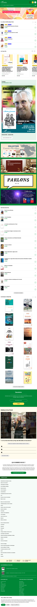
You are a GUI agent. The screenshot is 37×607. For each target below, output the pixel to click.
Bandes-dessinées (3, 488)
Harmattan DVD (21, 582)
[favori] (35, 24)
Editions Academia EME (23, 585)
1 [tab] (31, 17)
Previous (32, 51)
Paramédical (2, 524)
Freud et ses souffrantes (8, 210)
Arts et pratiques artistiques (5, 486)
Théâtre (2, 554)
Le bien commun (21, 588)
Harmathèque (21, 581)
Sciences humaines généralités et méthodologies (7, 545)
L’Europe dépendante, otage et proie (10, 251)
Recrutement (2, 587)
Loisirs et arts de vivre (4, 516)
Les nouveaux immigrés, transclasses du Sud (12, 231)
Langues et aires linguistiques (5, 512)
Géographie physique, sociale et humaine (6, 503)
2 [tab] (32, 17)
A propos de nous (3, 581)
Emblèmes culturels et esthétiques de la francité (13, 279)
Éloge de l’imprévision (8, 38)
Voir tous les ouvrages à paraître (18, 386)
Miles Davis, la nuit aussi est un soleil (11, 32)
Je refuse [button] (7, 604)
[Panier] (35, 2)
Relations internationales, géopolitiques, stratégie (7, 535)
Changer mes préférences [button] (15, 604)
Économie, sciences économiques (5, 497)
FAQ (1, 582)
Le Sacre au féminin (8, 244)
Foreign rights (3, 591)
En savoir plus (5, 74)
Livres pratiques (3, 514)
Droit (1, 495)
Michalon (20, 587)
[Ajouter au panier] (35, 27)
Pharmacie (2, 526)
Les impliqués (21, 592)
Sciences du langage (4, 543)
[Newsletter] (30, 2)
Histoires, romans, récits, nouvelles (6, 507)
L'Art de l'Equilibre (7, 217)
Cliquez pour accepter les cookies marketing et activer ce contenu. (18, 425)
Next (35, 51)
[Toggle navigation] (35, 5)
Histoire (2, 505)
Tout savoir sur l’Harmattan (18, 472)
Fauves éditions (21, 586)
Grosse (6, 45)
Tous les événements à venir (7, 137)
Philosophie (2, 528)
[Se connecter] (33, 2)
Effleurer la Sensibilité (8, 265)
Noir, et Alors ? (7, 286)
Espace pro (2, 588)
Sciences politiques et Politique (5, 547)
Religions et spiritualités (4, 537)
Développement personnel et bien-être (6, 493)
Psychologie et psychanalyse (5, 533)
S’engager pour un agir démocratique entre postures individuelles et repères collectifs (18, 259)
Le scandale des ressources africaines (11, 26)
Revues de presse (3, 585)
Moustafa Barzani (7, 272)
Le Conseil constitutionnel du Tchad (10, 224)
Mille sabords (21, 591)
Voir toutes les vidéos (5, 455)
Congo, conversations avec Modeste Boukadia (12, 237)
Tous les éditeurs (21, 593)
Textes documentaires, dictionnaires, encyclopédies (8, 552)
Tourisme (2, 556)
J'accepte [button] (3, 604)
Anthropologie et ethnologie (4, 484)
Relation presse (3, 586)
